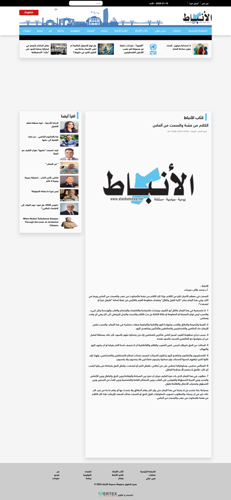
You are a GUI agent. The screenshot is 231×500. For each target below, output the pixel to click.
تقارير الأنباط (120, 31)
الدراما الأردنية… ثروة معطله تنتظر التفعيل (42, 124)
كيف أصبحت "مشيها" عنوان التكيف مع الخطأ (40, 151)
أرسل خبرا (193, 3)
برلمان (104, 31)
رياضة (60, 31)
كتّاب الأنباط (141, 31)
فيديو (40, 31)
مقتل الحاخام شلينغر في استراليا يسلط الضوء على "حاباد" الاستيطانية (37, 48)
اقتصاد (90, 31)
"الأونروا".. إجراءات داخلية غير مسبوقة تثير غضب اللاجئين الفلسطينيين (132, 48)
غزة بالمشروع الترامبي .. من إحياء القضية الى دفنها (43, 138)
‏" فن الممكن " (51, 164)
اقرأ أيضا (68, 115)
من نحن (205, 3)
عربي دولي (160, 31)
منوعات (26, 31)
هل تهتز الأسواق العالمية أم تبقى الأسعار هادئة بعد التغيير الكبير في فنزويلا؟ (83, 48)
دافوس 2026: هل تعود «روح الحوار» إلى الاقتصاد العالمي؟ (39, 206)
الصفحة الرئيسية (197, 31)
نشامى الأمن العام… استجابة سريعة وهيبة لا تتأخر (41, 179)
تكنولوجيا (75, 31)
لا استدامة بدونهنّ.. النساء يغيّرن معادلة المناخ (179, 47)
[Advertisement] (115, 85)
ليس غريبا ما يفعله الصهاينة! (44, 191)
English (29, 12)
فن (50, 31)
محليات (176, 31)
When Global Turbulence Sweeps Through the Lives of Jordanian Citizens (40, 221)
